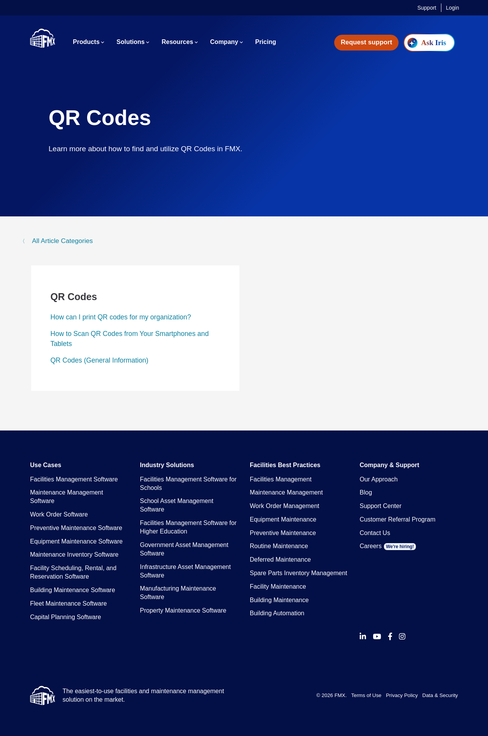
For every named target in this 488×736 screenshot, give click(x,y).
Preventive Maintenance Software (76, 528)
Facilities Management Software (74, 479)
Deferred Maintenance (280, 559)
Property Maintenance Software (183, 610)
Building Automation (277, 613)
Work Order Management (284, 506)
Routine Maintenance (279, 546)
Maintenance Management (286, 492)
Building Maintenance (279, 600)
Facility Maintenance (278, 586)
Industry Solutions (167, 465)
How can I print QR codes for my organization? (120, 317)
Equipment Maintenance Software (76, 541)
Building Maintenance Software (72, 590)
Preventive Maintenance (283, 533)
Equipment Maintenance (283, 519)
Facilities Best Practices (285, 465)
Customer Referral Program (398, 519)
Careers (388, 546)
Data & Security (440, 695)
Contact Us (375, 533)
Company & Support (389, 465)
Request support (366, 42)
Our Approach (379, 479)
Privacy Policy (402, 695)
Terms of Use (366, 695)
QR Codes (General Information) (99, 360)
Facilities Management (280, 479)
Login (452, 8)
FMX (340, 695)
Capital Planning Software (65, 617)
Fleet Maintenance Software (68, 603)
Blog (366, 492)
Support (426, 8)
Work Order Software (59, 514)
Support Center (381, 506)
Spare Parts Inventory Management (298, 573)
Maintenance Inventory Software (74, 554)
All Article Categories (61, 241)
